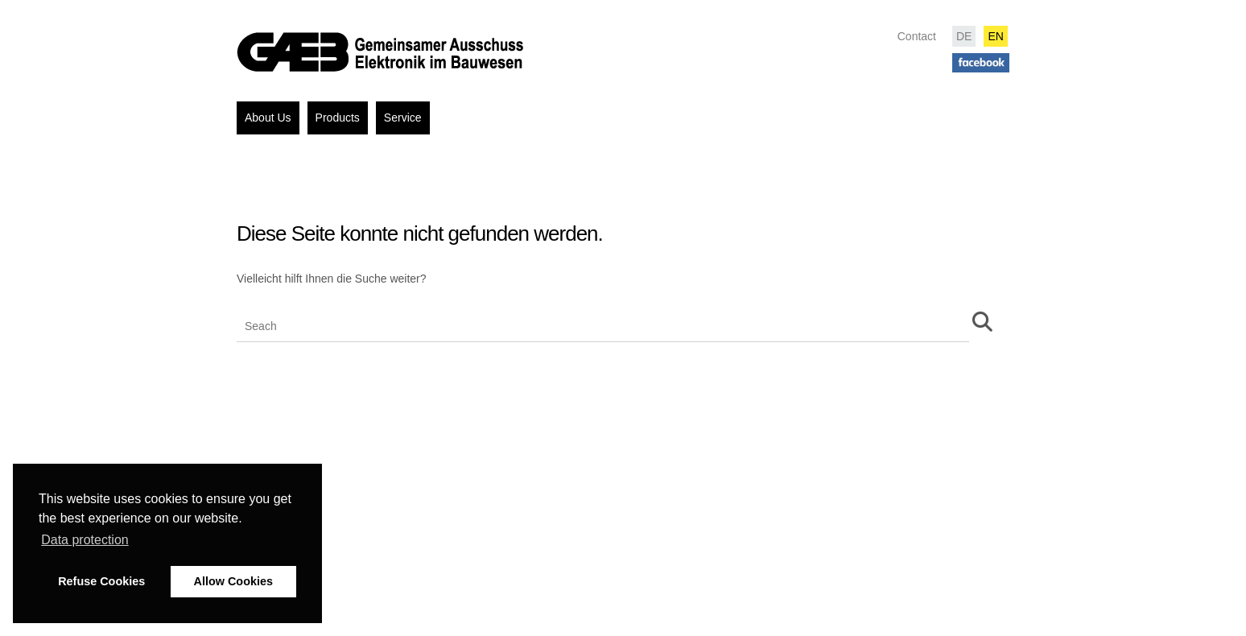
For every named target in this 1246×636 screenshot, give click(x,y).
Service (403, 117)
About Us (268, 117)
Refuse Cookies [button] (101, 581)
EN (995, 36)
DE (964, 36)
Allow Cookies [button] (233, 581)
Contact (916, 36)
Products (338, 117)
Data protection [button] (85, 540)
